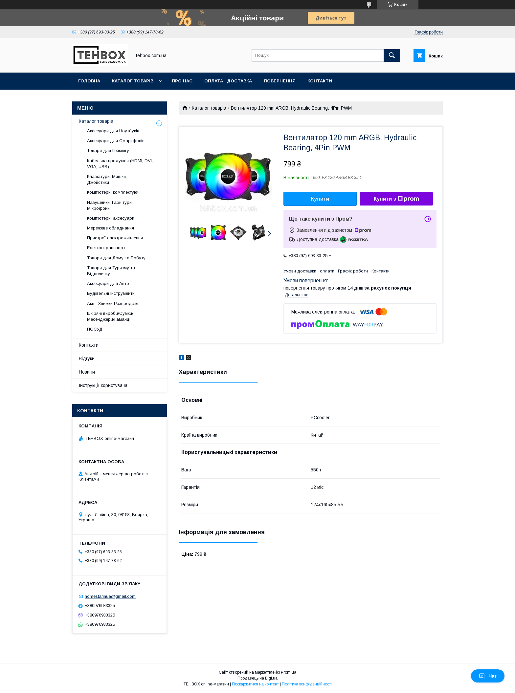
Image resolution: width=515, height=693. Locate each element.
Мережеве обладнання (110, 228)
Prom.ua (288, 672)
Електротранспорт (106, 247)
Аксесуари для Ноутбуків (113, 130)
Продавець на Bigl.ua (257, 678)
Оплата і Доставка (228, 80)
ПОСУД (94, 329)
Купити (320, 199)
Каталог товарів (132, 80)
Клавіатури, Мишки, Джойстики (107, 179)
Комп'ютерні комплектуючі (114, 192)
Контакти (319, 80)
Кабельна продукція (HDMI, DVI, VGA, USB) (120, 163)
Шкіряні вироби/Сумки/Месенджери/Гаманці (110, 316)
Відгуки (87, 358)
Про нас (182, 80)
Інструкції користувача (103, 385)
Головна (89, 80)
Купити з (396, 199)
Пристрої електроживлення (115, 237)
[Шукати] (392, 55)
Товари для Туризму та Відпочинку (111, 270)
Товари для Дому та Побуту (116, 257)
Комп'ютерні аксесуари (110, 218)
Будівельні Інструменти (111, 293)
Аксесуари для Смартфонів (116, 140)
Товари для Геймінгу (108, 150)
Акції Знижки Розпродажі (112, 303)
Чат (488, 676)
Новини (87, 372)
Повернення (280, 80)
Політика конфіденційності (307, 684)
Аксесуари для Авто (108, 283)
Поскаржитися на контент (255, 684)
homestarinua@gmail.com (110, 596)
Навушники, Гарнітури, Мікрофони (110, 205)
